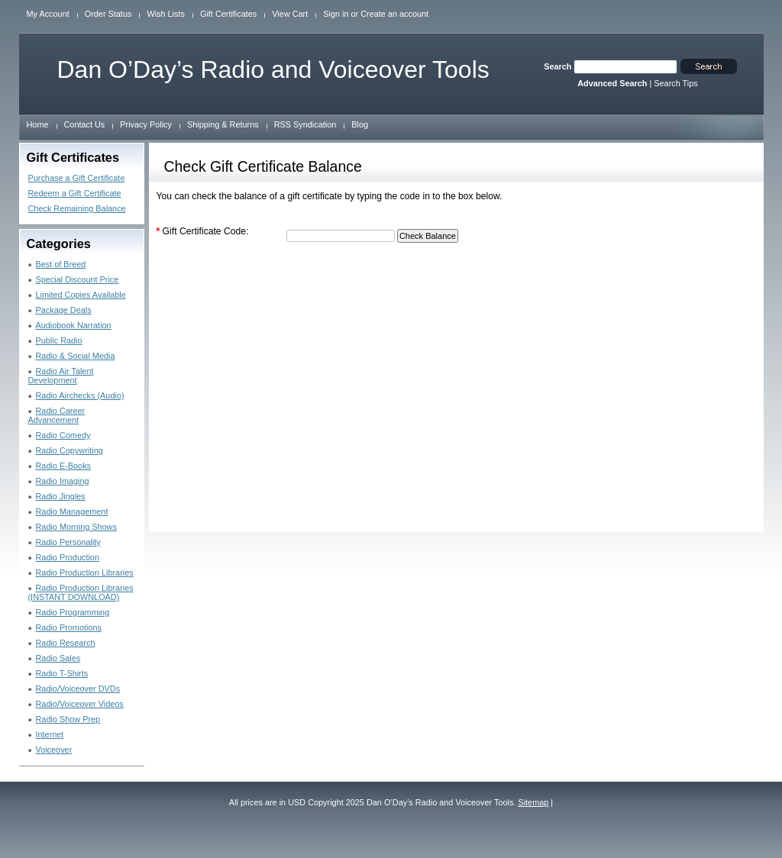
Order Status (108, 13)
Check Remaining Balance (77, 208)
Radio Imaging (62, 480)
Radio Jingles (61, 496)
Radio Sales (58, 658)
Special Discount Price (77, 279)
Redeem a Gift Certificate (74, 193)
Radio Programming (73, 612)
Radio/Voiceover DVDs (78, 688)
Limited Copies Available (81, 294)
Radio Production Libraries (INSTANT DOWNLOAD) (81, 592)
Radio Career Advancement (57, 415)
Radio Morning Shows (76, 526)
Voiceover (54, 749)
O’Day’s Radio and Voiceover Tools (273, 69)
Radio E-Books (64, 465)
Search (557, 66)
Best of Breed (61, 264)
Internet (50, 734)
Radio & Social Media (75, 355)
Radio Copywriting (69, 450)
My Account (48, 13)
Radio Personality (68, 542)
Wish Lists (166, 13)
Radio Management (72, 511)
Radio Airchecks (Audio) (80, 395)
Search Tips (675, 83)
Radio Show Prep (68, 719)
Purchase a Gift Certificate (76, 177)
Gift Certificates (228, 13)
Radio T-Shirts (62, 673)
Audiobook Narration (73, 325)
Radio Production (67, 557)
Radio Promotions (69, 627)
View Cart (290, 13)
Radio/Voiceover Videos (80, 703)
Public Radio (59, 340)
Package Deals (64, 309)
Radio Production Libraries (85, 572)
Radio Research (65, 642)
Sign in (335, 13)
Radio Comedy (63, 435)
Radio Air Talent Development (61, 375)
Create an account (394, 13)
